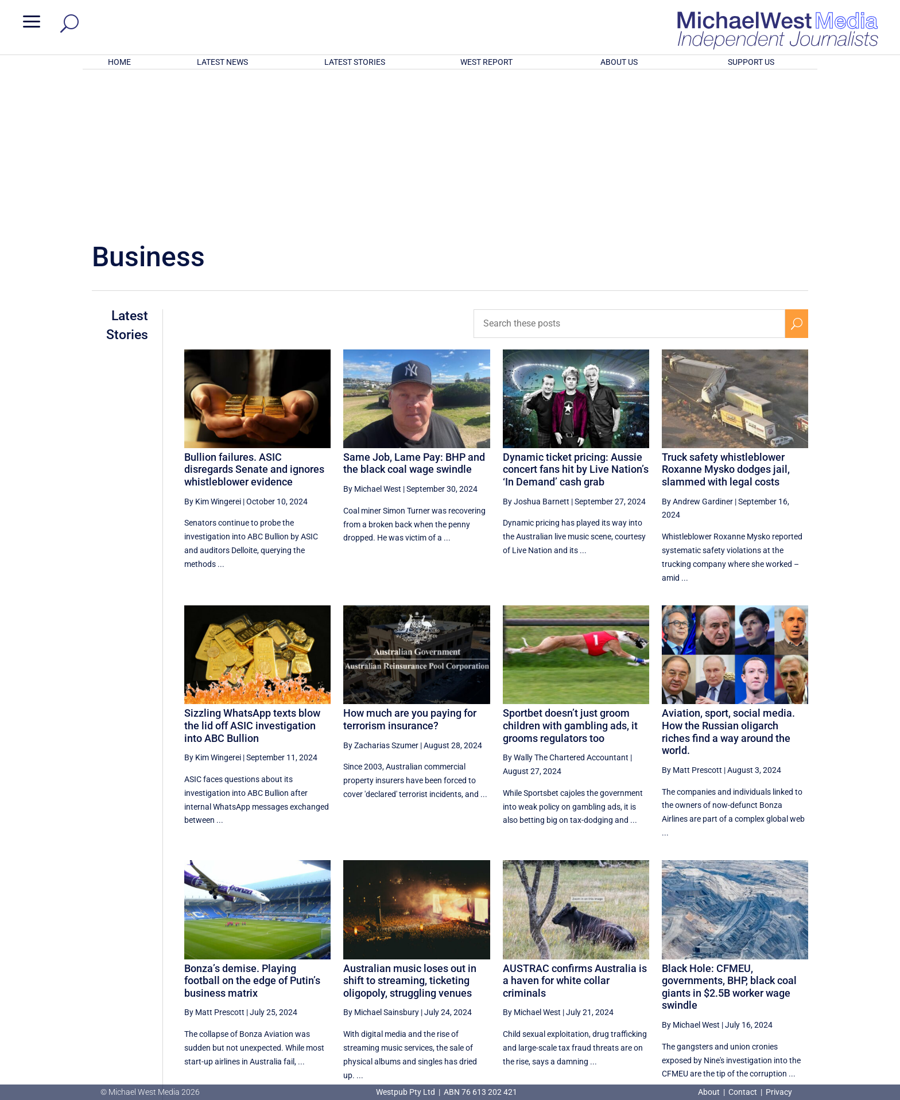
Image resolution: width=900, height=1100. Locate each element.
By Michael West (372, 338)
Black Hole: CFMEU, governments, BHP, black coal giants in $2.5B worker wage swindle (729, 836)
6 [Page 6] (723, 975)
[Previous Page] (650, 975)
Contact (742, 1092)
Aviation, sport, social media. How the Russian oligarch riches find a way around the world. (728, 581)
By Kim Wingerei (212, 351)
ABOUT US (619, 62)
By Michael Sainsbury (381, 861)
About (709, 1092)
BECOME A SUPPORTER (839, 1019)
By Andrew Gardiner (697, 351)
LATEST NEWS (222, 62)
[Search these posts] (630, 173)
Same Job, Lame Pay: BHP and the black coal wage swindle (414, 313)
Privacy (779, 1092)
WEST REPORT (486, 62)
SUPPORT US (751, 62)
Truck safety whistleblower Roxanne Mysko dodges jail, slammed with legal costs (726, 319)
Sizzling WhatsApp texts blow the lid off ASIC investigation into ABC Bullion (252, 575)
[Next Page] (797, 975)
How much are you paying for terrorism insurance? (409, 569)
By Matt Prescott (692, 619)
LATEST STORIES (354, 62)
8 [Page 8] (772, 975)
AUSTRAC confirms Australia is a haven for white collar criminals (575, 830)
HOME (119, 62)
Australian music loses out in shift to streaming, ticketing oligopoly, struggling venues (409, 830)
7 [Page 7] (748, 975)
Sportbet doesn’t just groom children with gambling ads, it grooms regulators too (570, 575)
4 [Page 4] (675, 975)
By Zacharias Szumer (380, 595)
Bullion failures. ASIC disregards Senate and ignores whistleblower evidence (254, 319)
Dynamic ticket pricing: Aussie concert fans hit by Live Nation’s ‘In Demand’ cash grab (576, 319)
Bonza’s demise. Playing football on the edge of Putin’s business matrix (252, 830)
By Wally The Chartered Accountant (566, 607)
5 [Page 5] (699, 975)
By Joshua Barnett (536, 351)
